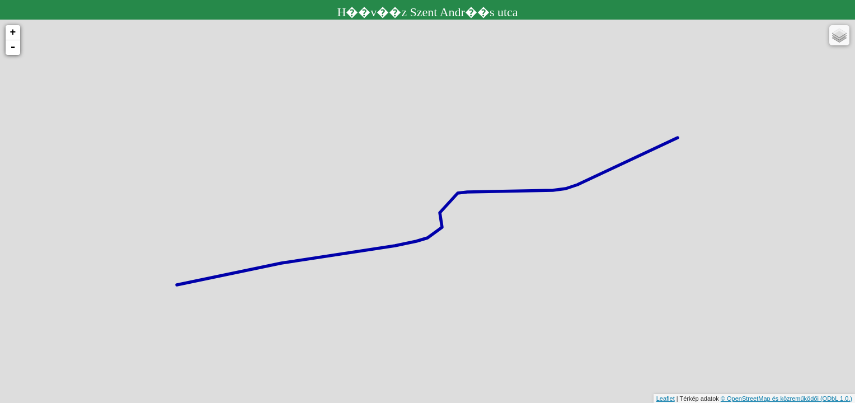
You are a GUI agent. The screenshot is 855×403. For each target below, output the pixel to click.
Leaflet (665, 398)
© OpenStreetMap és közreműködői (770, 398)
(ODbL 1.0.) (836, 398)
